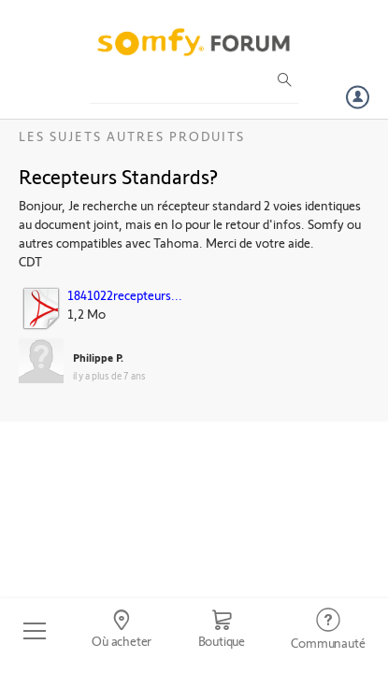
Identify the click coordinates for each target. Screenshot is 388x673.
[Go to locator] (121, 631)
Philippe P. (98, 357)
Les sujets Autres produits (132, 136)
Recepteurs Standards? (118, 176)
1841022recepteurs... (124, 295)
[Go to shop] (221, 631)
